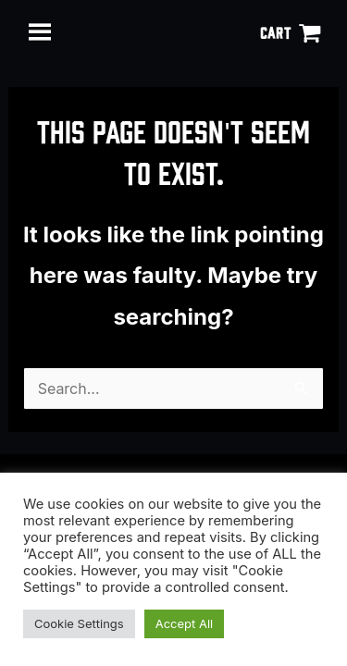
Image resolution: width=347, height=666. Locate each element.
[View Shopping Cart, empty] (290, 32)
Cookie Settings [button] (79, 623)
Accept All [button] (184, 623)
